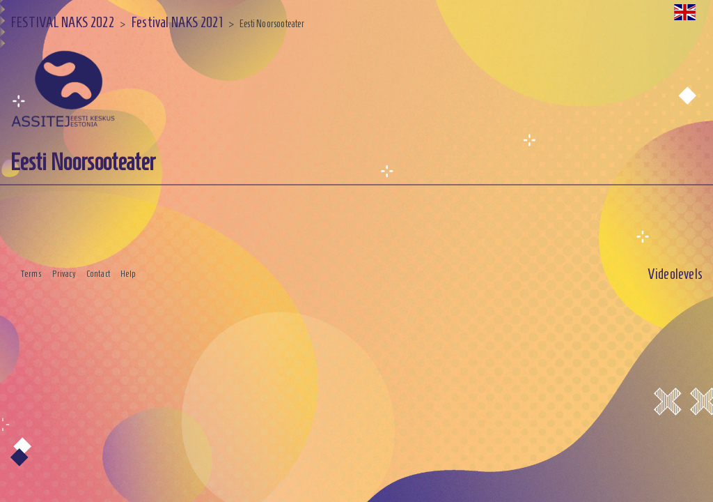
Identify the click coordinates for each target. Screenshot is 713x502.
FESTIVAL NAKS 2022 (62, 22)
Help (128, 274)
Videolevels (675, 274)
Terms (31, 274)
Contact (98, 274)
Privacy (64, 274)
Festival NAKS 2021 (177, 22)
